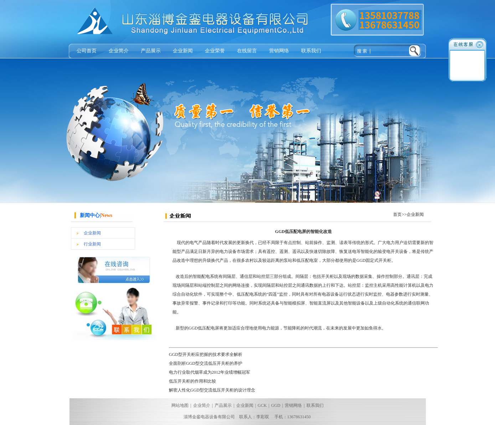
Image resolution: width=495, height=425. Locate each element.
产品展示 (151, 50)
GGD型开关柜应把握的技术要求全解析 (205, 354)
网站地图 (180, 405)
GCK (262, 405)
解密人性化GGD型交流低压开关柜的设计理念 (212, 390)
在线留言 (247, 50)
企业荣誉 (215, 50)
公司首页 (87, 50)
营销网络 (279, 50)
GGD (275, 405)
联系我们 (311, 50)
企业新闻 (183, 50)
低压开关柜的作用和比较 (192, 381)
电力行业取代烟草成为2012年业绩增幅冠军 (209, 372)
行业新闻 (92, 244)
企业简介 (119, 50)
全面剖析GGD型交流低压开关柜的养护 (205, 363)
